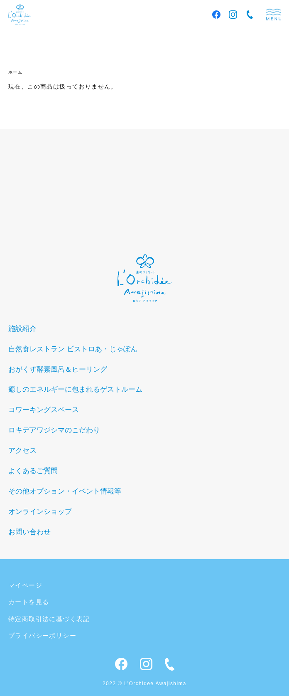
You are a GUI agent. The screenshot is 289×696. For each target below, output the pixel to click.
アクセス (22, 450)
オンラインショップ (40, 512)
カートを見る (28, 601)
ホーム (15, 72)
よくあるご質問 (33, 471)
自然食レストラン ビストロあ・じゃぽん (72, 349)
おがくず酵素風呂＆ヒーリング (57, 369)
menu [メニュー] (273, 15)
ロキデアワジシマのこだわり (54, 430)
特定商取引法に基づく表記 (49, 618)
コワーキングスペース (43, 410)
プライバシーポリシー (42, 635)
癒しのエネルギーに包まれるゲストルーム (75, 389)
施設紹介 (22, 329)
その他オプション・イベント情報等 (64, 491)
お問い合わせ (29, 532)
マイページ (25, 585)
